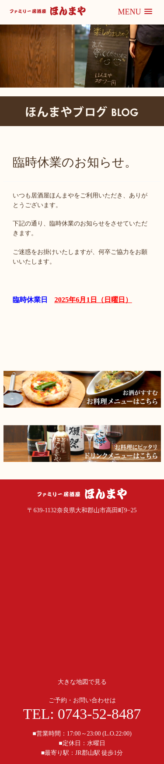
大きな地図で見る (82, 682)
